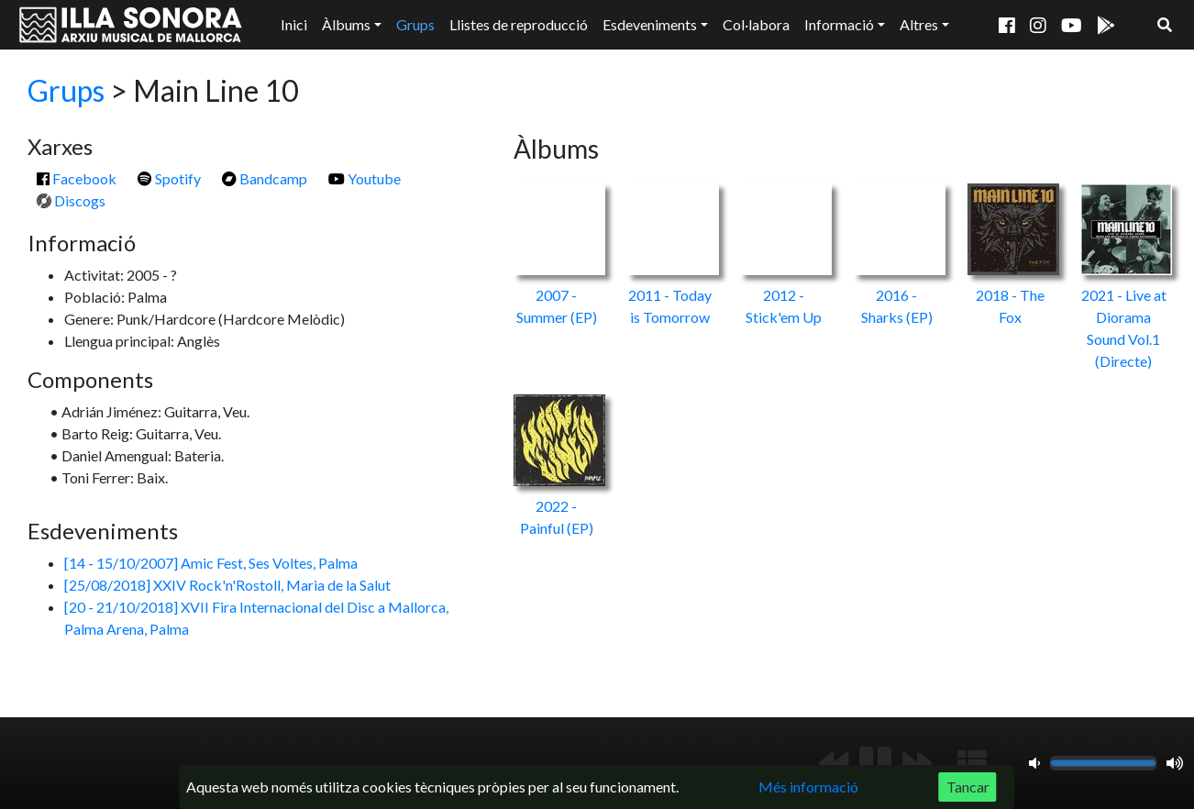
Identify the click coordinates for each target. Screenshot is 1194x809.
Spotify (169, 178)
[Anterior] (833, 763)
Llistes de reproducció (518, 24)
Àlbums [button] (346, 24)
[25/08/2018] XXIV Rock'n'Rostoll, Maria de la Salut (227, 584)
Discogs (71, 200)
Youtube (364, 178)
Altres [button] (919, 24)
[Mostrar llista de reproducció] (972, 763)
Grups (415, 24)
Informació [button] (839, 24)
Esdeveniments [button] (650, 24)
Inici (294, 24)
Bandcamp (264, 178)
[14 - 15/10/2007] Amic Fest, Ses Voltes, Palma (211, 562)
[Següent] (917, 763)
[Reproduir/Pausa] (875, 763)
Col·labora (756, 24)
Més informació (808, 786)
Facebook (76, 178)
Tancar (967, 786)
